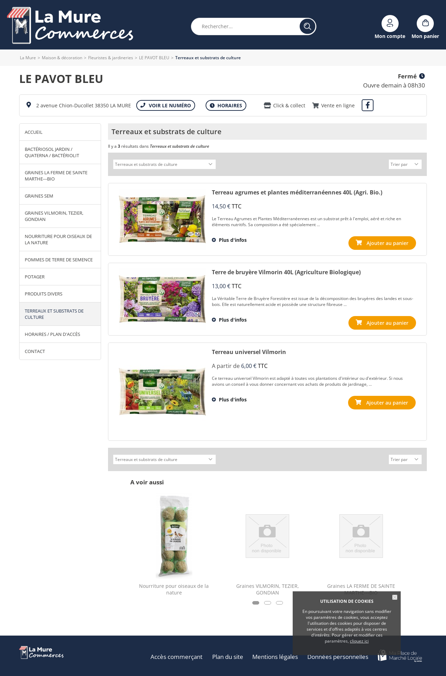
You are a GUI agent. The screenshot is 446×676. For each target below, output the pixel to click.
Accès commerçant (178, 655)
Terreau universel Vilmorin (249, 351)
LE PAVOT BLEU (154, 58)
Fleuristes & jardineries (110, 58)
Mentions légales (276, 655)
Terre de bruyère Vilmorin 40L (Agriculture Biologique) (286, 271)
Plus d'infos (233, 239)
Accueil (34, 132)
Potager (35, 277)
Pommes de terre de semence (59, 259)
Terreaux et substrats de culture (54, 314)
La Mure (28, 58)
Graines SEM (39, 196)
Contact (35, 351)
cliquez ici (359, 641)
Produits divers (43, 294)
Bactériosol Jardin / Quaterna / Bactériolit (52, 152)
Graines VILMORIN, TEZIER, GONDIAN (54, 216)
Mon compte (390, 36)
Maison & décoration (62, 58)
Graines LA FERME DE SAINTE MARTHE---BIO (56, 175)
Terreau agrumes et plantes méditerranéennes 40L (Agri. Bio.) (297, 191)
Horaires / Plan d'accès (52, 334)
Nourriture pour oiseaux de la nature (58, 239)
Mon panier (425, 36)
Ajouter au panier (387, 401)
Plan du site (228, 655)
